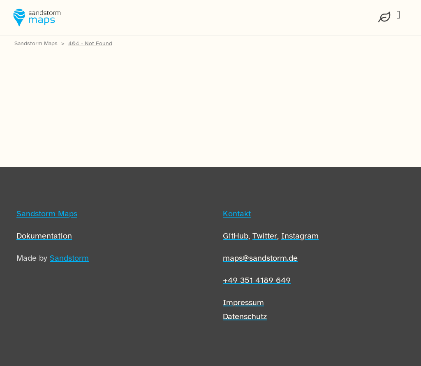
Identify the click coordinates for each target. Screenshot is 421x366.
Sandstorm (69, 258)
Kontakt (237, 214)
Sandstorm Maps (36, 43)
